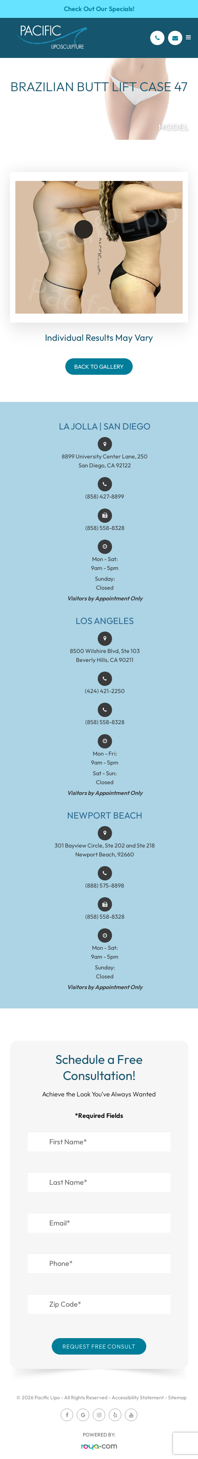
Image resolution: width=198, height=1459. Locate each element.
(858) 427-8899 (104, 503)
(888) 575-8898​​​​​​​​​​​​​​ (104, 892)
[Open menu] (188, 37)
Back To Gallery (99, 366)
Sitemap (177, 1397)
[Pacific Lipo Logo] (51, 38)
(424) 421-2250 (105, 698)
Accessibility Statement (138, 1397)
